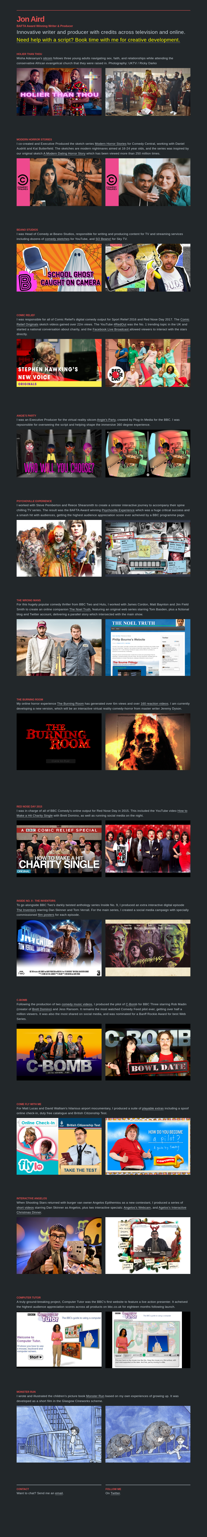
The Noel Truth (79, 609)
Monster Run (95, 1396)
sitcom (47, 58)
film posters (46, 914)
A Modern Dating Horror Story (64, 153)
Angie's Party (106, 419)
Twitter (115, 1493)
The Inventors (26, 910)
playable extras (153, 1108)
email (59, 1493)
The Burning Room (70, 703)
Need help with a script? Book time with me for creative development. (98, 40)
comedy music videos (77, 1004)
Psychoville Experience (118, 510)
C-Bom (131, 1004)
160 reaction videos (155, 703)
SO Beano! (103, 239)
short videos (25, 1207)
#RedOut (120, 324)
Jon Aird (30, 19)
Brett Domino (41, 1009)
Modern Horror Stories (110, 143)
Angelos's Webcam (137, 1207)
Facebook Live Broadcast (111, 329)
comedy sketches (57, 239)
